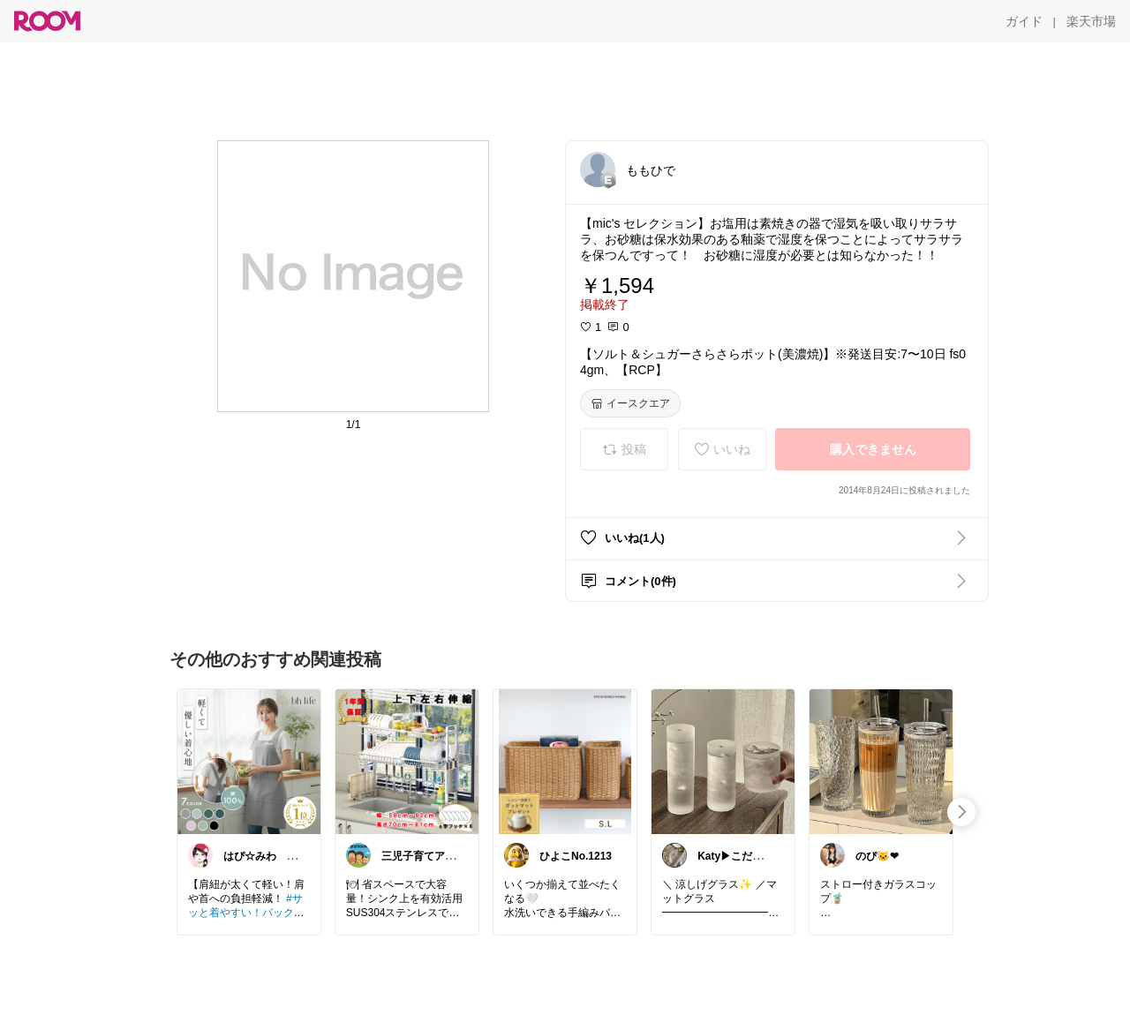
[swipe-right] (961, 812)
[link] (248, 760)
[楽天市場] (1091, 21)
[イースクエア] (630, 403)
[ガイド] (1024, 21)
